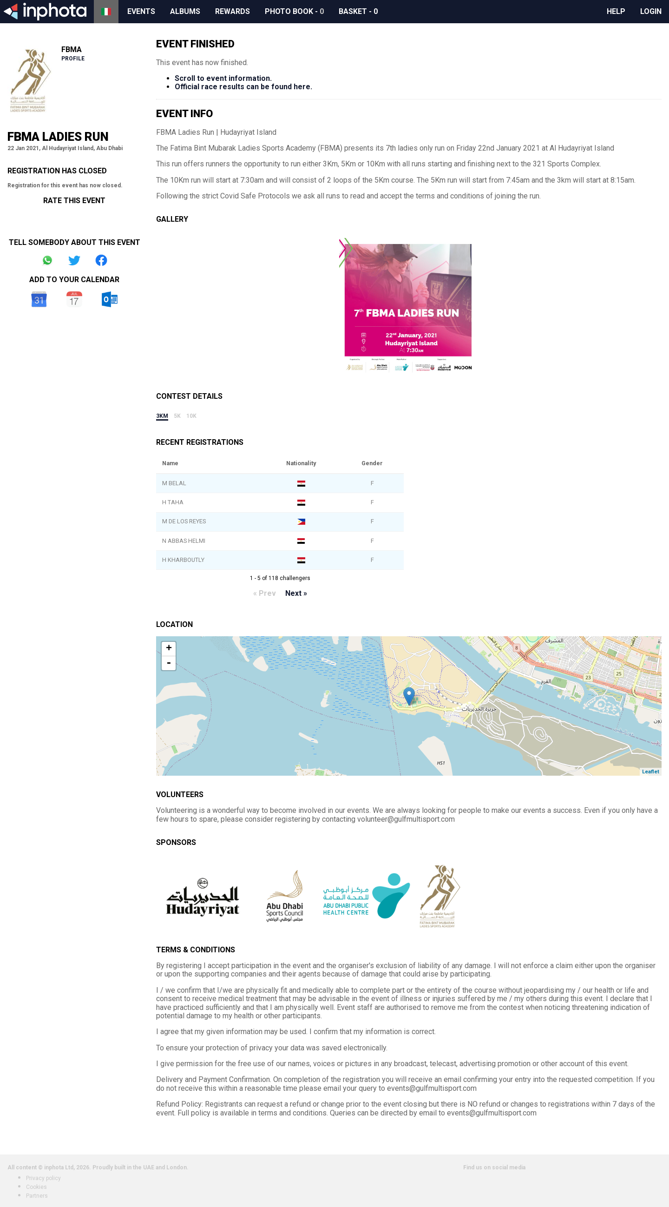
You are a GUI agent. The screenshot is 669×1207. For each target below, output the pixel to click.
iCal (74, 299)
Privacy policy (43, 1178)
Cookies (36, 1187)
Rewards (232, 11)
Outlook (110, 299)
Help (616, 11)
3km (162, 416)
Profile (73, 58)
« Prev (264, 593)
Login (651, 11)
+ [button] (169, 649)
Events (141, 11)
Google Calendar (39, 299)
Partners (37, 1196)
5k (177, 416)
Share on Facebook (101, 260)
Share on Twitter (74, 260)
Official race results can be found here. (243, 86)
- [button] (168, 663)
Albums (185, 11)
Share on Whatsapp (47, 260)
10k (191, 416)
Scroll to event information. (223, 78)
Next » (296, 593)
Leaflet (650, 772)
